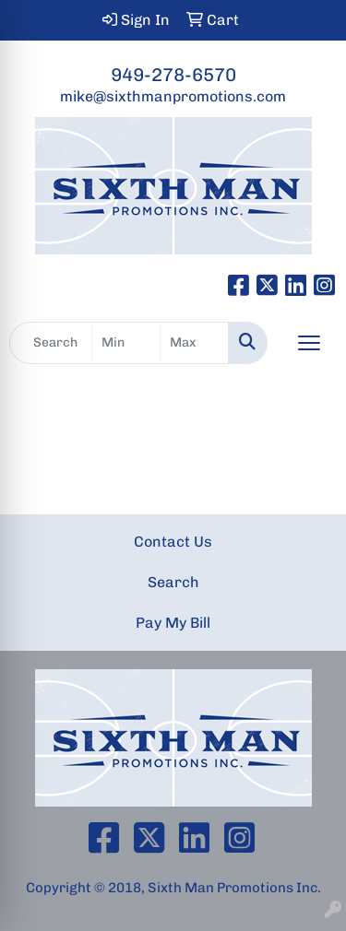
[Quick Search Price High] (194, 343)
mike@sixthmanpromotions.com (173, 96)
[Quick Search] (50, 343)
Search (173, 582)
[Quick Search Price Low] (126, 343)
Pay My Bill (173, 622)
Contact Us (173, 541)
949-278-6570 (173, 75)
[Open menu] (309, 342)
